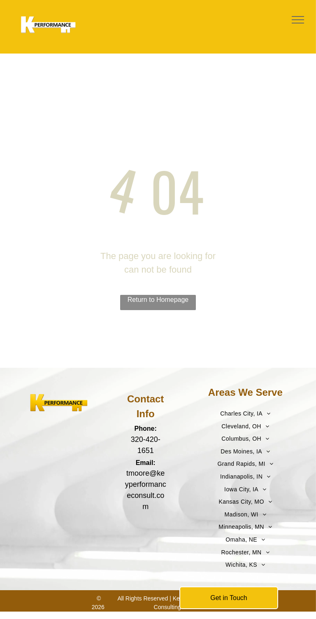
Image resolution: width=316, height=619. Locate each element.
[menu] (298, 19)
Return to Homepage (158, 299)
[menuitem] (245, 413)
